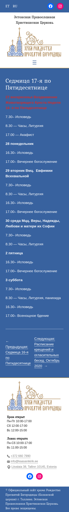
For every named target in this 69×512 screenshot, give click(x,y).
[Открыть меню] (34, 62)
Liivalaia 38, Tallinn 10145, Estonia (34, 466)
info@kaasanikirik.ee (24, 461)
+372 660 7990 (21, 455)
